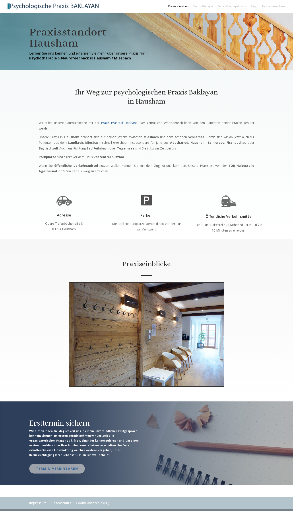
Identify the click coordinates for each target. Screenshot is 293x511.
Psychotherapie (203, 6)
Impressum (38, 503)
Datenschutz (61, 503)
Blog (254, 6)
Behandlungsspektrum (232, 6)
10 (163, 378)
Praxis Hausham (178, 6)
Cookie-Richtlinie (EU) (92, 503)
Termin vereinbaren (274, 6)
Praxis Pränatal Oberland (119, 123)
